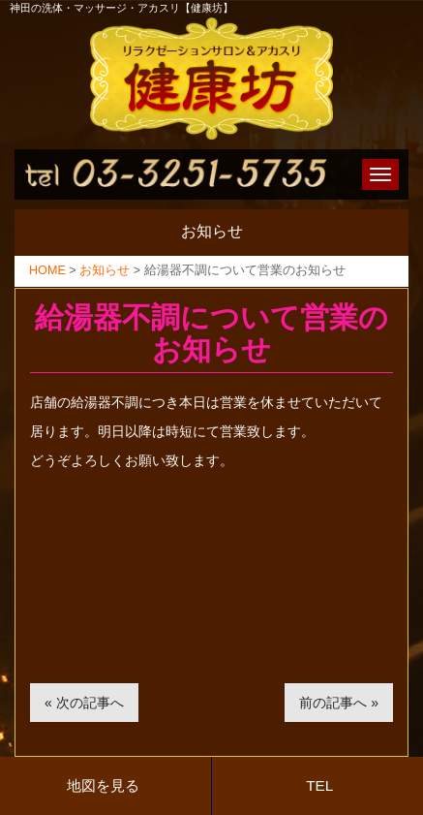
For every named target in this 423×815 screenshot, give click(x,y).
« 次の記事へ (84, 702)
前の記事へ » (338, 702)
